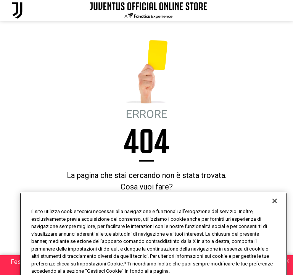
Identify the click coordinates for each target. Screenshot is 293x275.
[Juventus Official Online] (17, 10)
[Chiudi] (274, 214)
